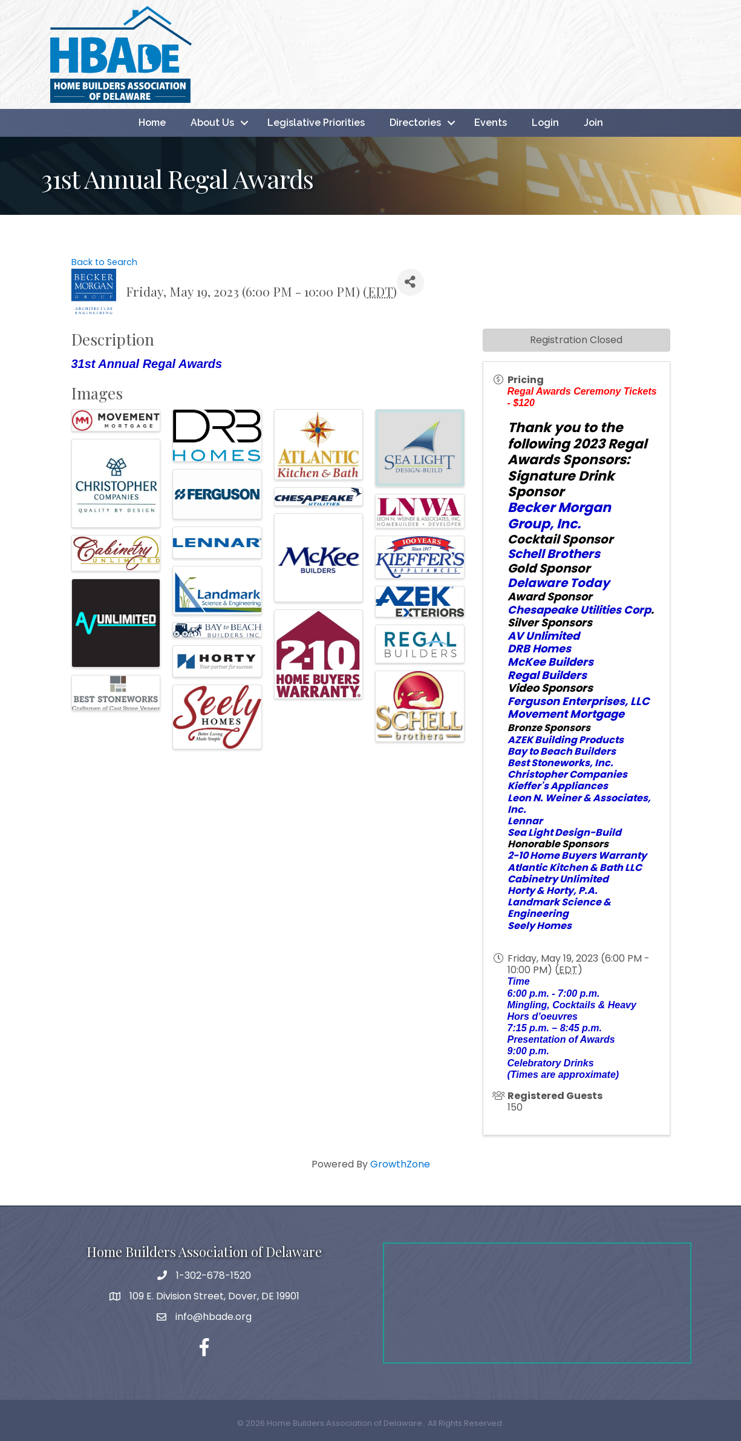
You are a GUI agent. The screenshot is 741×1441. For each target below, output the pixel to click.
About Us (212, 122)
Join (593, 122)
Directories (415, 122)
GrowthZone (400, 1164)
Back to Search (104, 262)
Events (490, 122)
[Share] (410, 282)
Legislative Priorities (316, 122)
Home (152, 122)
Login (545, 122)
